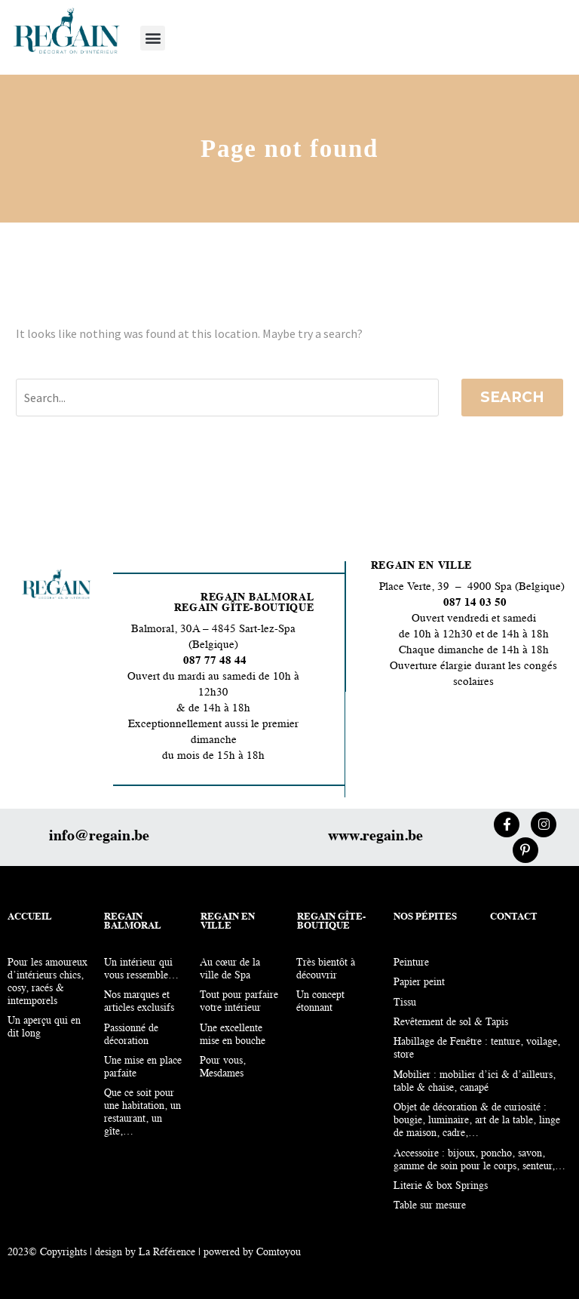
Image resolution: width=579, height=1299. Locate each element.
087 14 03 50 (475, 603)
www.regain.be (375, 836)
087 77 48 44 (213, 661)
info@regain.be (99, 836)
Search (512, 397)
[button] (152, 38)
